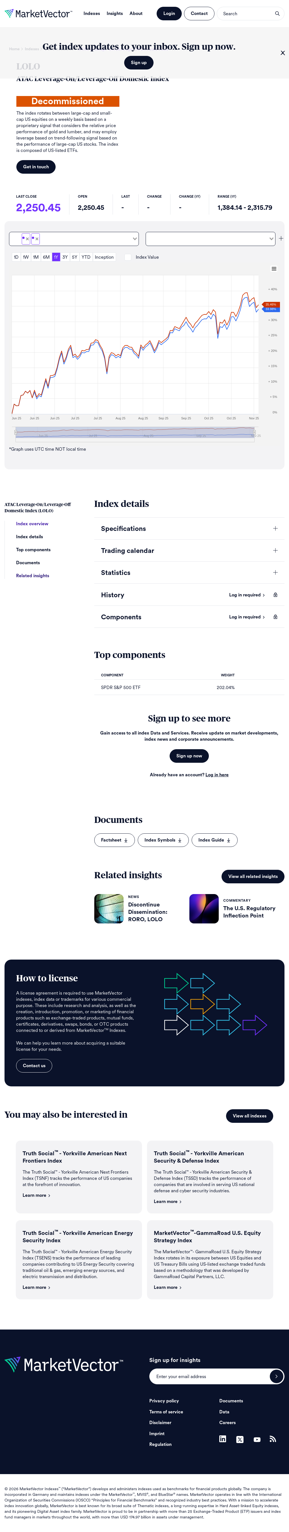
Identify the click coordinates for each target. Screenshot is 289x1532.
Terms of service (166, 1412)
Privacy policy (164, 1401)
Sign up (139, 62)
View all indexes (249, 1116)
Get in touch (36, 167)
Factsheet (114, 840)
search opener (277, 13)
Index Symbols (163, 840)
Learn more (37, 1195)
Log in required (247, 595)
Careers (227, 1422)
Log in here (217, 775)
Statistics (115, 573)
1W (26, 257)
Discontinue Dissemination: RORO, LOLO (147, 912)
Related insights (32, 576)
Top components (33, 550)
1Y (56, 257)
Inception (104, 257)
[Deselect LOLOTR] (37, 238)
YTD (86, 257)
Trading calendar (127, 551)
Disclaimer (160, 1422)
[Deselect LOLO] (27, 238)
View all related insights (253, 876)
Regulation (160, 1444)
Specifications (123, 529)
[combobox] (74, 239)
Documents (28, 563)
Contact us (34, 1066)
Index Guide (214, 840)
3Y (65, 257)
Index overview (32, 524)
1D (16, 257)
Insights (115, 13)
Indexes (92, 13)
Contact (199, 13)
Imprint (157, 1433)
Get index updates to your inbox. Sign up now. (139, 46)
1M (36, 257)
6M (46, 257)
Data (224, 1412)
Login (169, 13)
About (136, 13)
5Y (74, 257)
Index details (29, 537)
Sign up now (189, 756)
